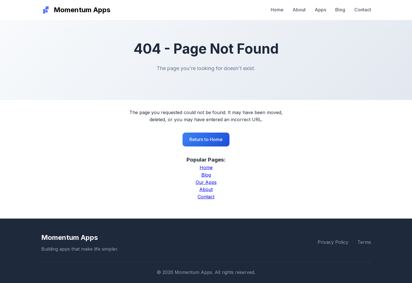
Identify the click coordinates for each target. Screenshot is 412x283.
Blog (340, 9)
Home (277, 9)
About (299, 9)
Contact (362, 9)
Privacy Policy (333, 242)
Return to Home (206, 139)
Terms (364, 242)
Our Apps (206, 182)
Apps (320, 9)
